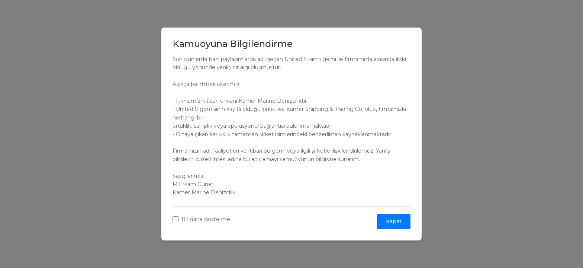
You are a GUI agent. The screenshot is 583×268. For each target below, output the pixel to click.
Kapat (394, 221)
